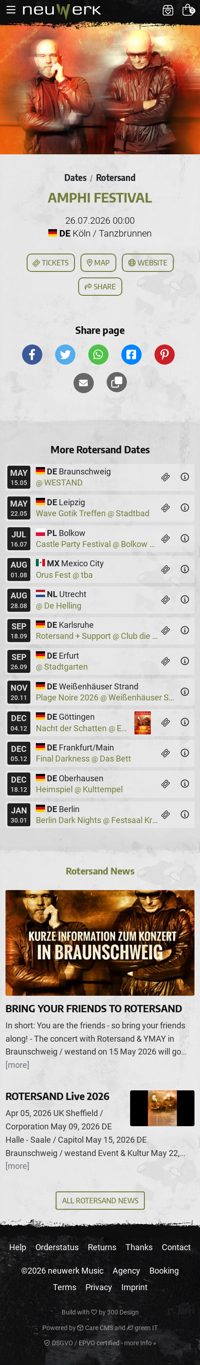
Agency (126, 1270)
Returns (102, 1247)
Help (17, 1247)
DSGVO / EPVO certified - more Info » (100, 1343)
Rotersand (116, 177)
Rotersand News (100, 872)
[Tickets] (166, 477)
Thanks (139, 1247)
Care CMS (95, 1327)
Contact (176, 1247)
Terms (64, 1287)
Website (147, 262)
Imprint (134, 1287)
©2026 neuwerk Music (62, 1270)
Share (100, 286)
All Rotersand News (100, 1200)
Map (98, 262)
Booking (164, 1270)
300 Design (123, 1312)
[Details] (185, 477)
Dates (75, 177)
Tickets (50, 263)
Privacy (99, 1287)
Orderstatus (57, 1247)
